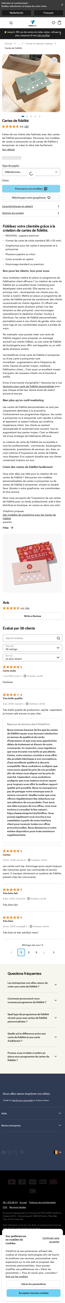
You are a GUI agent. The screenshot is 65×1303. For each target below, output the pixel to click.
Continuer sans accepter (50, 1239)
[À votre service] (48, 23)
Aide (31, 1186)
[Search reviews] (30, 711)
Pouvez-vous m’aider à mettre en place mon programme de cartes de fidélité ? (28, 1130)
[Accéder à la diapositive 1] (23, 116)
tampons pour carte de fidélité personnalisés (28, 459)
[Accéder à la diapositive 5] (39, 116)
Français (49, 12)
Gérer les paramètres (33, 1283)
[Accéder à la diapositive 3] (31, 116)
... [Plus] (19, 43)
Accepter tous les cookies (34, 1292)
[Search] (58, 711)
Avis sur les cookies (17, 1276)
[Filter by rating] (32, 721)
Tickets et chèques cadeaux (39, 43)
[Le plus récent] (32, 731)
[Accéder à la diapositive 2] (27, 116)
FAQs (8, 601)
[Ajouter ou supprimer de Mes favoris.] (54, 60)
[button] (11, 1025)
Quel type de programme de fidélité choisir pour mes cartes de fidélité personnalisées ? (28, 1091)
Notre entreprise (31, 1198)
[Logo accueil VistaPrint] (32, 23)
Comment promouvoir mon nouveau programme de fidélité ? (27, 1073)
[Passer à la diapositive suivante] (60, 34)
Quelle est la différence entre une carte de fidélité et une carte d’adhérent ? (27, 1110)
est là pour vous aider (22, 1173)
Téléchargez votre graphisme (31, 272)
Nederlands (16, 12)
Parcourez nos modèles (31, 263)
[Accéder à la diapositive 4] (35, 116)
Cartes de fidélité (13, 48)
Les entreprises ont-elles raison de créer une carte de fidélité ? (28, 1058)
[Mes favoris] (53, 22)
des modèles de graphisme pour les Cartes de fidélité (29, 590)
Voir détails (8, 149)
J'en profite (43, 35)
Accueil (8, 43)
